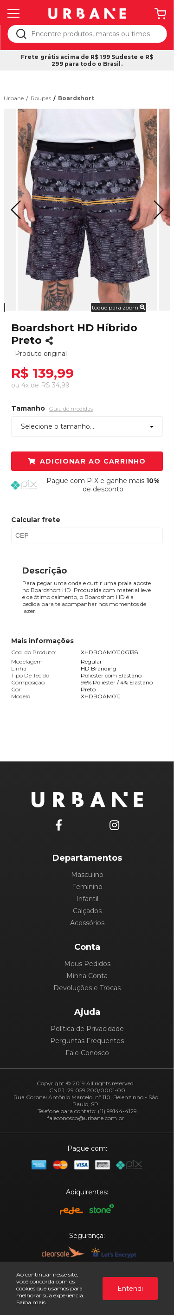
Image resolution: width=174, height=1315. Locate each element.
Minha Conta (87, 976)
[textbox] (93, 34)
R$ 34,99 (55, 385)
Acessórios (87, 923)
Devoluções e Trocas (87, 988)
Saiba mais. (31, 1302)
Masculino (87, 874)
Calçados (87, 911)
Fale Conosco (87, 1053)
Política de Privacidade (87, 1029)
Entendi (130, 1288)
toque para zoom (118, 307)
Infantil (87, 899)
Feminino (87, 887)
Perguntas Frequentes (87, 1041)
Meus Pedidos (87, 964)
